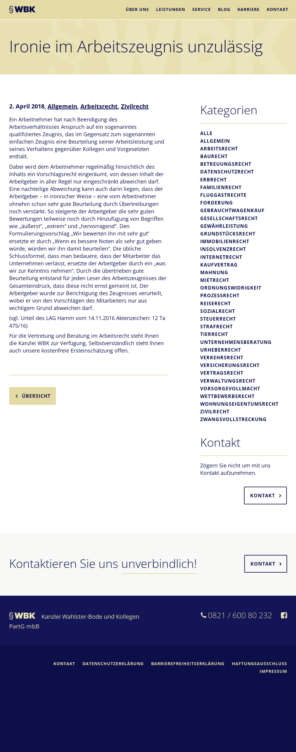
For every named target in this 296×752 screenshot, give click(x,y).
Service (201, 9)
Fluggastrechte (223, 195)
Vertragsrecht (221, 373)
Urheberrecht (220, 350)
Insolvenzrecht (223, 249)
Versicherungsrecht (230, 365)
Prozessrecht (220, 295)
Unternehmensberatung (236, 342)
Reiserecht (215, 303)
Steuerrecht (218, 319)
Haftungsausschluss (259, 663)
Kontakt (277, 9)
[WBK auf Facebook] (284, 616)
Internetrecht (221, 257)
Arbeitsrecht (99, 106)
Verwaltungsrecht (227, 381)
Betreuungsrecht (225, 164)
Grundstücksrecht (227, 233)
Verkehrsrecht (221, 357)
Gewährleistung (224, 226)
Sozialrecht (217, 311)
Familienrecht (221, 187)
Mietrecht (214, 280)
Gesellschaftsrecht (229, 218)
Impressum (273, 671)
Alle (206, 133)
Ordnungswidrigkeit (230, 288)
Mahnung (214, 272)
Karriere (248, 9)
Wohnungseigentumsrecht (239, 404)
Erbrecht (213, 179)
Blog (224, 9)
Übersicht (36, 396)
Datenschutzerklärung (113, 663)
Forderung (216, 202)
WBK (22, 10)
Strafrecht (216, 326)
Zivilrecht (135, 106)
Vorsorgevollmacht (230, 388)
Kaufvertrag (219, 265)
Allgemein (62, 106)
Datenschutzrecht (227, 171)
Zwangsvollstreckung (233, 419)
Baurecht (214, 156)
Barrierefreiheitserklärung (187, 663)
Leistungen (170, 9)
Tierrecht (214, 334)
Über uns (137, 9)
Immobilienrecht (224, 241)
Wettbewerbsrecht (227, 396)
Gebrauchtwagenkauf (232, 210)
